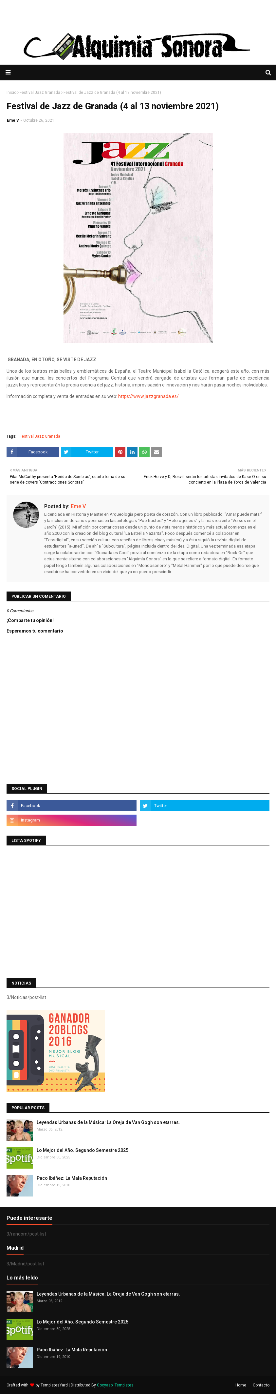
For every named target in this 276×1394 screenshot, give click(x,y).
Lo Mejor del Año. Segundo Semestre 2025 (82, 1150)
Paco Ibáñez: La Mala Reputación (72, 1178)
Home (240, 1385)
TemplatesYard (54, 1385)
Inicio (11, 92)
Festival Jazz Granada (40, 92)
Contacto (261, 1385)
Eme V (13, 120)
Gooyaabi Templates (115, 1385)
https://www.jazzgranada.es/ (148, 396)
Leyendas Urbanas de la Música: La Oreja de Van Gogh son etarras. (108, 1122)
